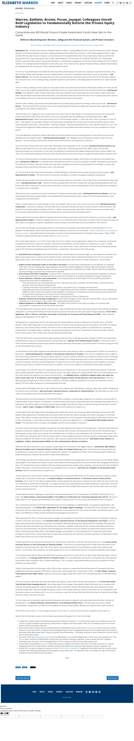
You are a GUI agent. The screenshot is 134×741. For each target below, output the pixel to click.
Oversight (78, 3)
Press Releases (29, 8)
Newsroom (98, 3)
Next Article (112, 678)
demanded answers (42, 637)
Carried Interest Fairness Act (69, 648)
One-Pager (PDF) (49, 45)
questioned (91, 628)
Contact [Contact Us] (60, 3)
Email (24, 667)
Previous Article (23, 678)
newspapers (113, 230)
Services (69, 3)
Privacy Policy (67, 697)
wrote (77, 621)
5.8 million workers (61, 236)
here (46, 317)
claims (39, 241)
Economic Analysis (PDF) (94, 45)
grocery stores (23, 233)
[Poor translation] (6, 713)
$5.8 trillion (108, 228)
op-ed (45, 644)
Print (18, 667)
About (53, 3)
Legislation (88, 3)
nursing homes (99, 230)
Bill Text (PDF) (36, 45)
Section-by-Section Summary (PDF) (70, 45)
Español (107, 3)
